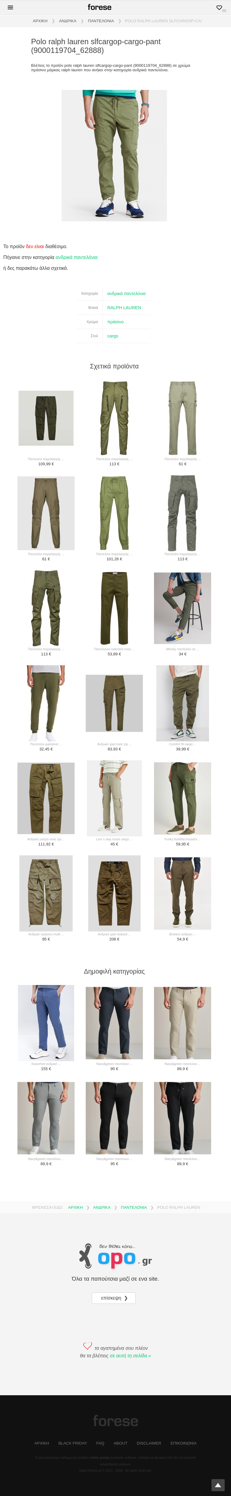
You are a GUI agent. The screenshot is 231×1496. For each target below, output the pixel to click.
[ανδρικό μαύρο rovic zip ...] (46, 798)
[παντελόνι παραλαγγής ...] (46, 418)
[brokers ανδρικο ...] (183, 893)
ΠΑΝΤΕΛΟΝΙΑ (101, 21)
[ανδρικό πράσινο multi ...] (46, 893)
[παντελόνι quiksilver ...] (46, 703)
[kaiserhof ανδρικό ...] (46, 1023)
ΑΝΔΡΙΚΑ (67, 21)
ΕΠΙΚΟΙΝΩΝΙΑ (184, 1443)
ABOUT (121, 1443)
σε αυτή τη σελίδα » (130, 1355)
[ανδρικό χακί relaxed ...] (114, 893)
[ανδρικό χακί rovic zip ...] (114, 703)
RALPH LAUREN (124, 307)
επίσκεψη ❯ (115, 1298)
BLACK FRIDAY (72, 1443)
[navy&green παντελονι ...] (114, 1023)
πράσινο (115, 321)
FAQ (100, 1443)
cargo (113, 336)
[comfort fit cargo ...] (183, 703)
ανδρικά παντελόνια (76, 257)
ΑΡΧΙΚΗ (40, 21)
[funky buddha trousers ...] (183, 798)
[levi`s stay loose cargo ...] (114, 798)
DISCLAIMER (149, 1443)
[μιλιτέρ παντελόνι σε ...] (183, 608)
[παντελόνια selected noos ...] (114, 608)
